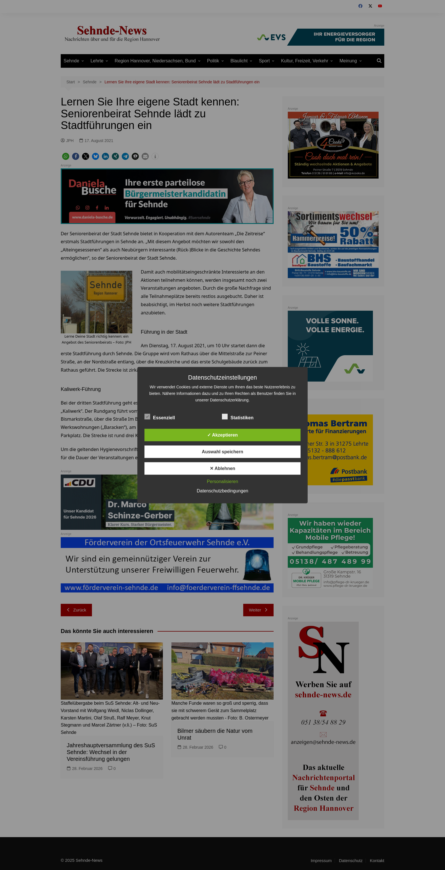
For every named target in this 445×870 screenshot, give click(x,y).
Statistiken (237, 416)
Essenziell (159, 416)
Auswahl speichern (222, 451)
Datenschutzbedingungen (222, 490)
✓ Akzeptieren (222, 434)
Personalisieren (222, 481)
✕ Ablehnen (222, 468)
